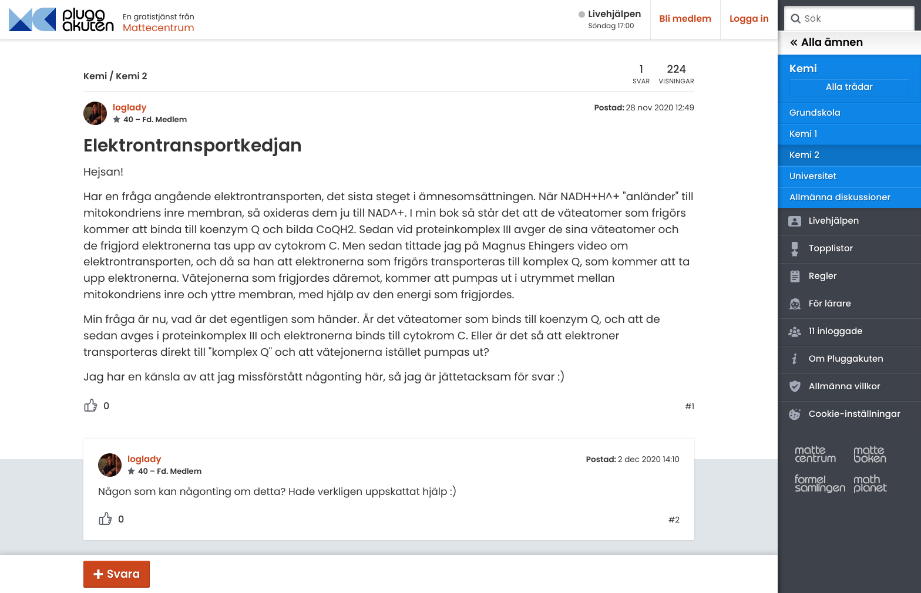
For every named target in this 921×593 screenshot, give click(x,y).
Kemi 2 (131, 76)
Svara (123, 574)
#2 (674, 520)
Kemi (95, 76)
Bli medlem (686, 19)
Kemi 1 (803, 134)
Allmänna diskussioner (839, 197)
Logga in (749, 19)
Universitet (812, 176)
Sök (795, 19)
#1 (689, 407)
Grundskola (815, 113)
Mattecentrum (158, 27)
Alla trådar (849, 87)
